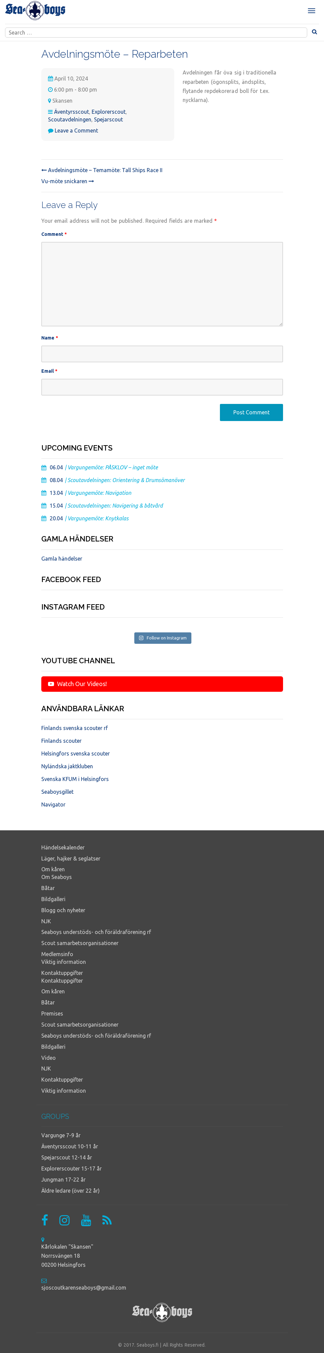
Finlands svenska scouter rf (74, 728)
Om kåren (53, 869)
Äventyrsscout (71, 112)
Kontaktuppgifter (62, 973)
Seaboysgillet (57, 792)
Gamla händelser (61, 559)
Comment (54, 234)
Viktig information (63, 962)
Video (48, 1058)
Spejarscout (108, 119)
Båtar (48, 888)
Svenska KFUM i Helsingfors (75, 779)
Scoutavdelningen (69, 119)
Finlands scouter (61, 741)
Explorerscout (109, 112)
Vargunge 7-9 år (61, 1135)
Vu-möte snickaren (67, 181)
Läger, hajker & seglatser (70, 858)
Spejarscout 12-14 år (66, 1157)
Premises (52, 1013)
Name (49, 338)
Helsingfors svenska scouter (75, 753)
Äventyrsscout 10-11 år (69, 1146)
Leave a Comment (76, 130)
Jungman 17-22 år (63, 1180)
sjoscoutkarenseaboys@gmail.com (83, 1288)
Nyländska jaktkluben (67, 766)
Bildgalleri (53, 899)
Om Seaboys (56, 877)
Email (49, 371)
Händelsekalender (63, 847)
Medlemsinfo (57, 954)
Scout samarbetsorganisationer (80, 943)
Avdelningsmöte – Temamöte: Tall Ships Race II (102, 170)
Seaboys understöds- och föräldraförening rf (96, 932)
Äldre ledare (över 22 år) (70, 1191)
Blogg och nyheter (63, 910)
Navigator (53, 804)
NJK (46, 921)
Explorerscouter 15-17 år (71, 1168)
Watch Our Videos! (77, 683)
